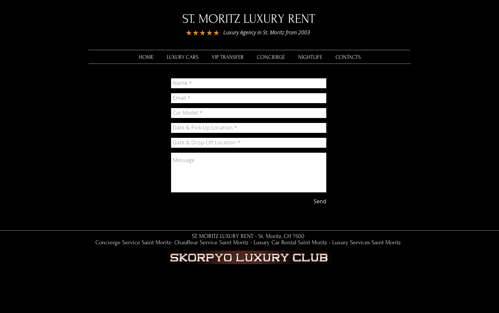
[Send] (320, 202)
